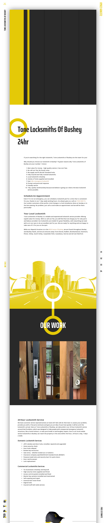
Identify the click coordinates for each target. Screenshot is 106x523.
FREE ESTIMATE (101, 512)
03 (101, 264)
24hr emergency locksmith (40, 181)
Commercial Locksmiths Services (31, 466)
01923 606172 (80, 201)
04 (101, 271)
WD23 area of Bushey (56, 229)
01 (101, 252)
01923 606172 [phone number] (101, 9)
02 (101, 258)
